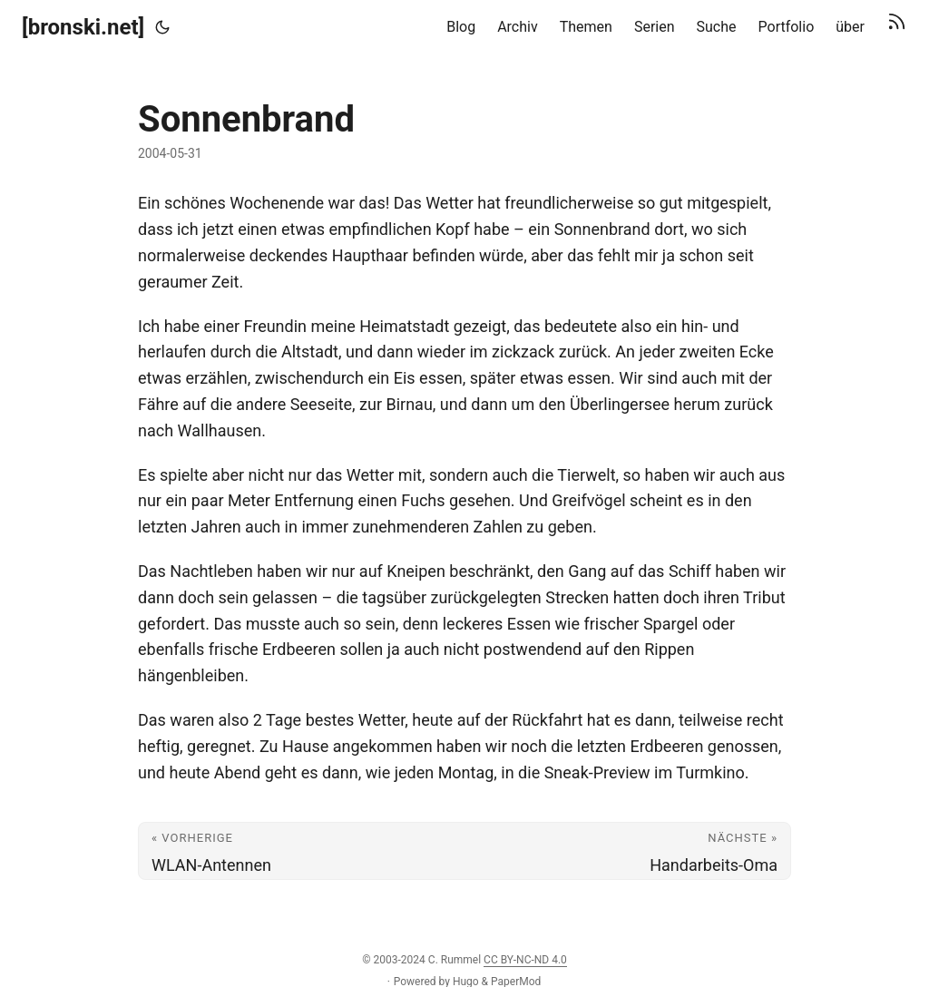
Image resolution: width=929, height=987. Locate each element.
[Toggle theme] (162, 27)
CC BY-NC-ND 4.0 (525, 959)
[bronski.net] (83, 27)
